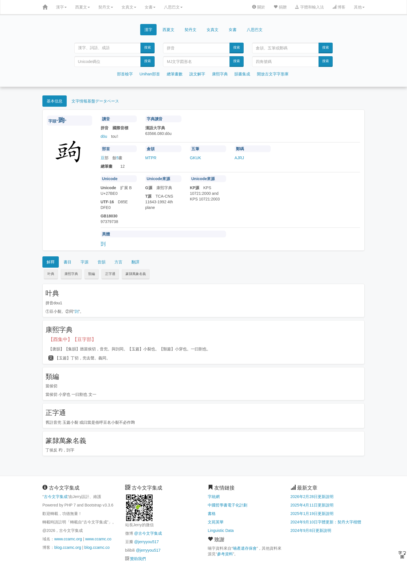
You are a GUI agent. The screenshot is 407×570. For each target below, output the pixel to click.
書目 (68, 262)
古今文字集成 (56, 496)
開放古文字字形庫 (273, 74)
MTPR (151, 158)
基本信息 (54, 101)
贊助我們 (138, 558)
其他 (359, 7)
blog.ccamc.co (96, 547)
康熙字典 (220, 74)
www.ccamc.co (98, 539)
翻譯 (135, 262)
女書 (150, 7)
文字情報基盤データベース (95, 101)
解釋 (51, 262)
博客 (338, 7)
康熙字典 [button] (71, 274)
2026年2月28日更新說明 (312, 496)
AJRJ (239, 158)
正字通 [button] (110, 274)
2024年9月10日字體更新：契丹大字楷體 (326, 522)
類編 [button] (91, 274)
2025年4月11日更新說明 (312, 505)
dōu (104, 136)
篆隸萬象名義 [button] (135, 274)
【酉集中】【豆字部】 (72, 339)
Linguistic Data (221, 530)
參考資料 (225, 554)
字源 (84, 262)
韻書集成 (242, 74)
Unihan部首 (150, 74)
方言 (118, 262)
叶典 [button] (50, 274)
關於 (258, 7)
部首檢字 (125, 74)
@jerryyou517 (146, 542)
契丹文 (105, 7)
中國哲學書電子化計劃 (227, 505)
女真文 (129, 7)
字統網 (214, 496)
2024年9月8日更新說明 (311, 530)
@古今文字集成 (148, 533)
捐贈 (280, 7)
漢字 (61, 7)
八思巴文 (173, 7)
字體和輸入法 (309, 7)
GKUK (195, 158)
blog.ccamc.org (67, 547)
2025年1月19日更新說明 (312, 513)
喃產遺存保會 (245, 548)
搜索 (147, 47)
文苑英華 (216, 522)
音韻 (101, 262)
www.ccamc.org (68, 539)
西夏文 (82, 7)
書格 (212, 513)
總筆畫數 (175, 74)
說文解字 (197, 74)
